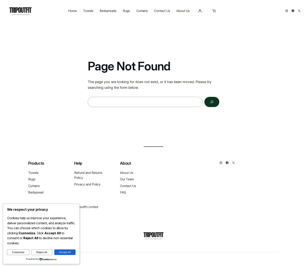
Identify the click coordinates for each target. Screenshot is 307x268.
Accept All (65, 252)
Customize (18, 252)
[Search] (211, 102)
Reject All (41, 252)
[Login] (200, 11)
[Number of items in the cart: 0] (214, 11)
